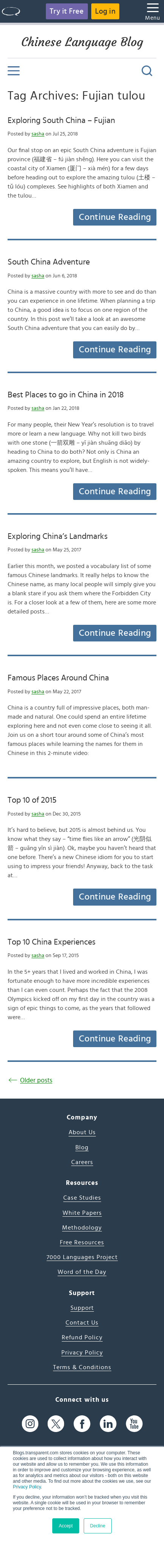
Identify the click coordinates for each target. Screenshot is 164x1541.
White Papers (82, 1213)
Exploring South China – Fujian (61, 120)
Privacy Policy (27, 1487)
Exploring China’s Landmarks (58, 536)
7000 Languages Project (82, 1257)
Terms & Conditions (82, 1367)
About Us (82, 1132)
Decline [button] (97, 1526)
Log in (105, 11)
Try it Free (67, 11)
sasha (37, 134)
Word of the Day (82, 1272)
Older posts (36, 1080)
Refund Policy (82, 1337)
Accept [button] (66, 1526)
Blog (82, 1147)
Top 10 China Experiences (51, 942)
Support (82, 1308)
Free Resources (82, 1242)
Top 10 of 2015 (32, 800)
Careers (82, 1162)
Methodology (82, 1228)
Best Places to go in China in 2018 (66, 395)
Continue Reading (115, 217)
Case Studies (82, 1198)
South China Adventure (49, 262)
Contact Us (82, 1323)
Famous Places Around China (58, 678)
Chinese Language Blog (82, 42)
